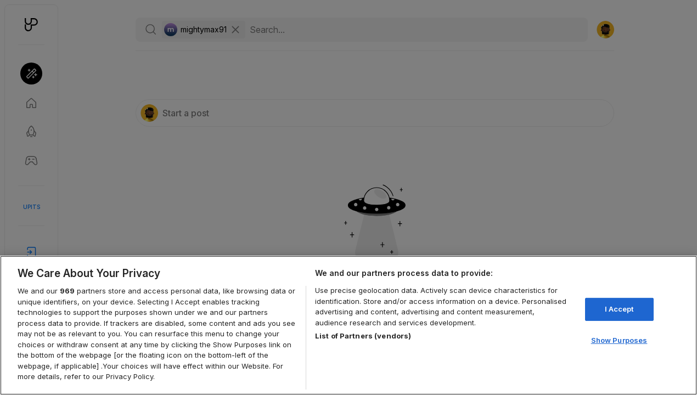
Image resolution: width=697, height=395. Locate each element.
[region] (348, 325)
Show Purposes (619, 340)
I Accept (619, 308)
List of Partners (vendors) (363, 335)
